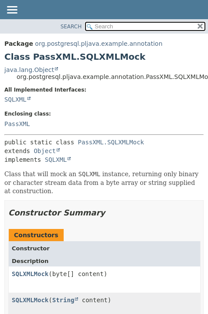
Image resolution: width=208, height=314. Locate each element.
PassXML (17, 123)
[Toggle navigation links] (11, 10)
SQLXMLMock (30, 273)
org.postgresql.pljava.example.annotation (98, 43)
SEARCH (71, 27)
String (63, 300)
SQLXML (15, 99)
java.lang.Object (29, 69)
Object (45, 150)
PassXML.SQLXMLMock (111, 142)
